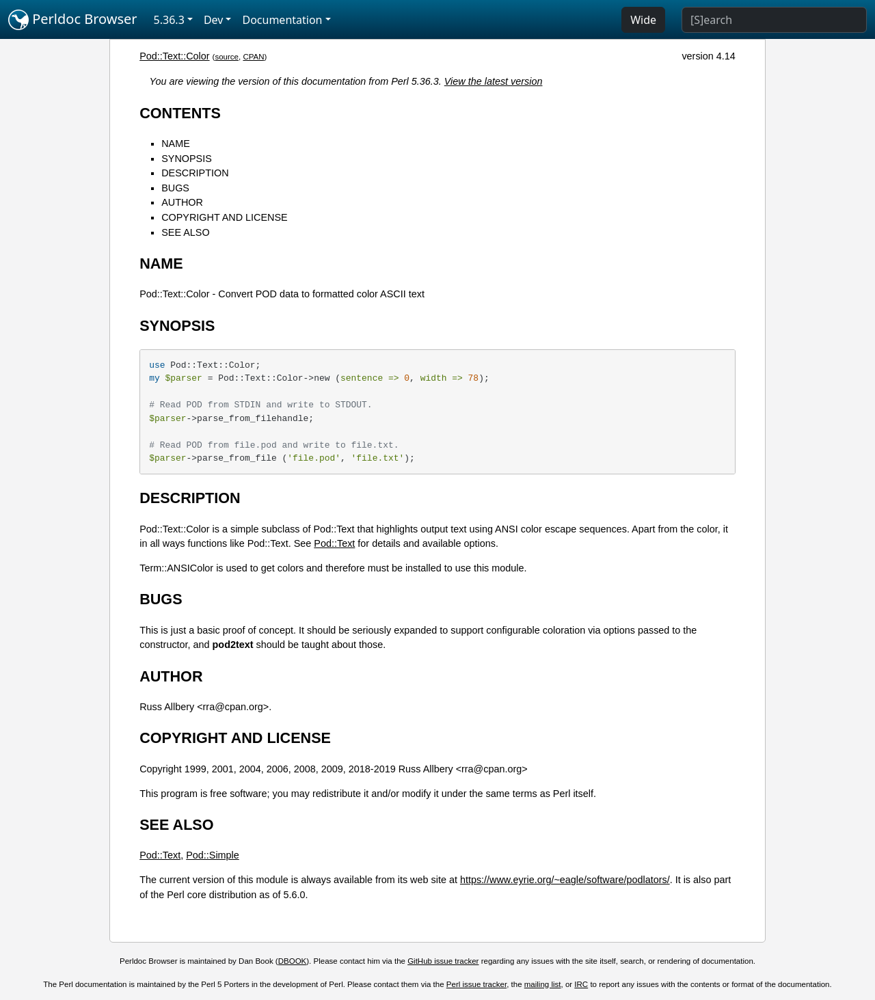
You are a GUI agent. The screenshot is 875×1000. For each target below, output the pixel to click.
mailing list (542, 984)
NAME (175, 143)
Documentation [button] (282, 19)
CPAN (253, 57)
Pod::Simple (212, 855)
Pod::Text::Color (174, 56)
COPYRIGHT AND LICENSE (224, 217)
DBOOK (292, 961)
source (227, 57)
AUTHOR (182, 202)
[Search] (774, 20)
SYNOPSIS (186, 158)
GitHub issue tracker (443, 961)
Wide (643, 19)
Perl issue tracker (476, 984)
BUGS (175, 188)
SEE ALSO (185, 232)
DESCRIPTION (194, 172)
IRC (581, 984)
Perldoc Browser (72, 20)
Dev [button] (214, 19)
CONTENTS (180, 113)
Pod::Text (334, 543)
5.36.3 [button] (169, 19)
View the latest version (493, 81)
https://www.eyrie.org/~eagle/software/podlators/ (565, 879)
